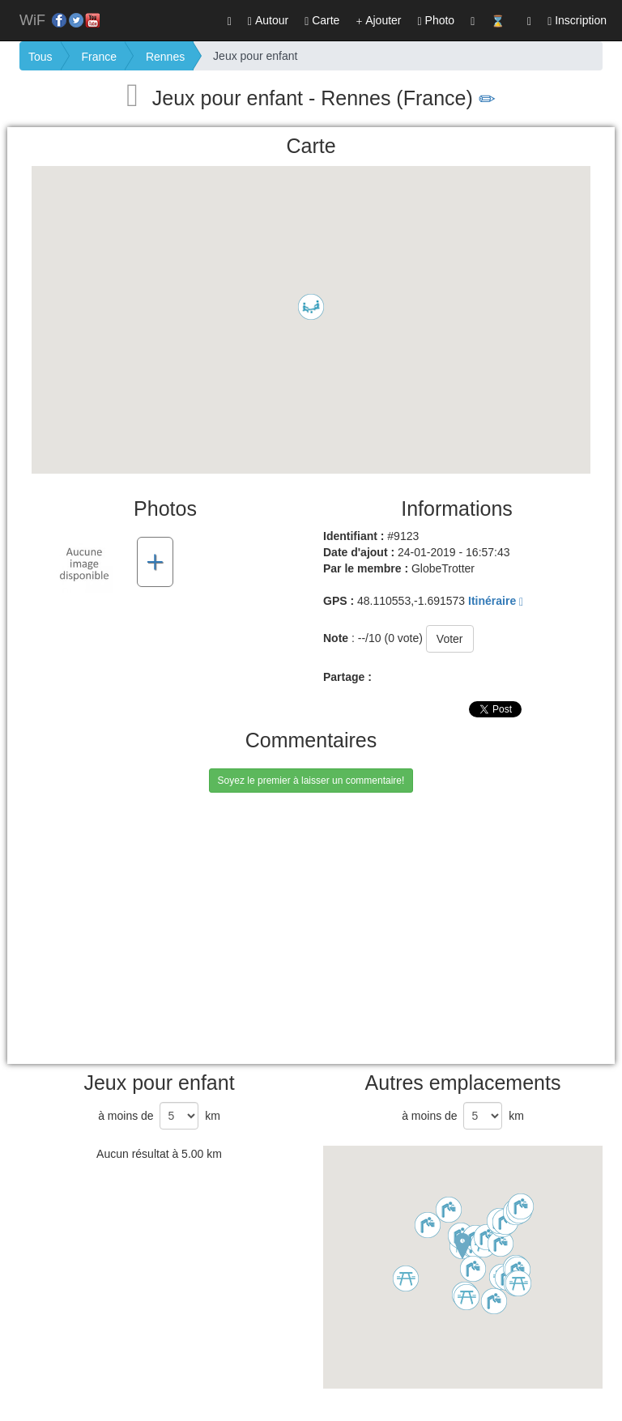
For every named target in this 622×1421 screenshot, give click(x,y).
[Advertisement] (333, 946)
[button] (529, 20)
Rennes (165, 56)
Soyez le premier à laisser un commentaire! (311, 780)
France (99, 56)
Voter (450, 638)
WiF (32, 20)
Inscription (577, 21)
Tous (40, 56)
